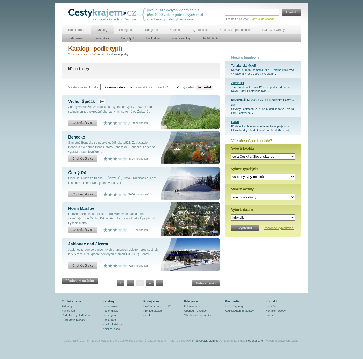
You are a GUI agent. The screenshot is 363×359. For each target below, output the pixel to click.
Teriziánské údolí (243, 65)
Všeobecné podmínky (197, 315)
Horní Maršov (81, 208)
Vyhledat (204, 87)
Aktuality (67, 306)
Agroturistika (200, 30)
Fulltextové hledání (73, 319)
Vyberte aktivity (242, 189)
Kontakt (175, 30)
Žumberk (237, 83)
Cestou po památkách (235, 30)
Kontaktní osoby (276, 310)
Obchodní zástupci (195, 310)
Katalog (102, 30)
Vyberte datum (242, 210)
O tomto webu (192, 306)
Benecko (76, 137)
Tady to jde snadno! (263, 18)
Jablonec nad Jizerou (89, 244)
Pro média (232, 301)
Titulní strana (76, 30)
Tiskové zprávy (234, 306)
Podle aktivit (101, 38)
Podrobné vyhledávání (279, 228)
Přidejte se (126, 30)
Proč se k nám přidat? (157, 306)
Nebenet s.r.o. (255, 340)
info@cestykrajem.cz (205, 340)
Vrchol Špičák (81, 101)
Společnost (272, 306)
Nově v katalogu (181, 38)
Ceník (147, 315)
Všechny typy (76, 54)
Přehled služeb (152, 310)
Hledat (291, 12)
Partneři (270, 315)
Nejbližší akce (211, 38)
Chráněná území (97, 54)
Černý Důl (78, 173)
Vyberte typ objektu (245, 169)
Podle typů (128, 38)
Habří (235, 122)
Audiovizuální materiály (239, 310)
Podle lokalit (75, 38)
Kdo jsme (151, 30)
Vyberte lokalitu (242, 148)
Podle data (153, 38)
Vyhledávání (69, 310)
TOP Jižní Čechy (273, 30)
